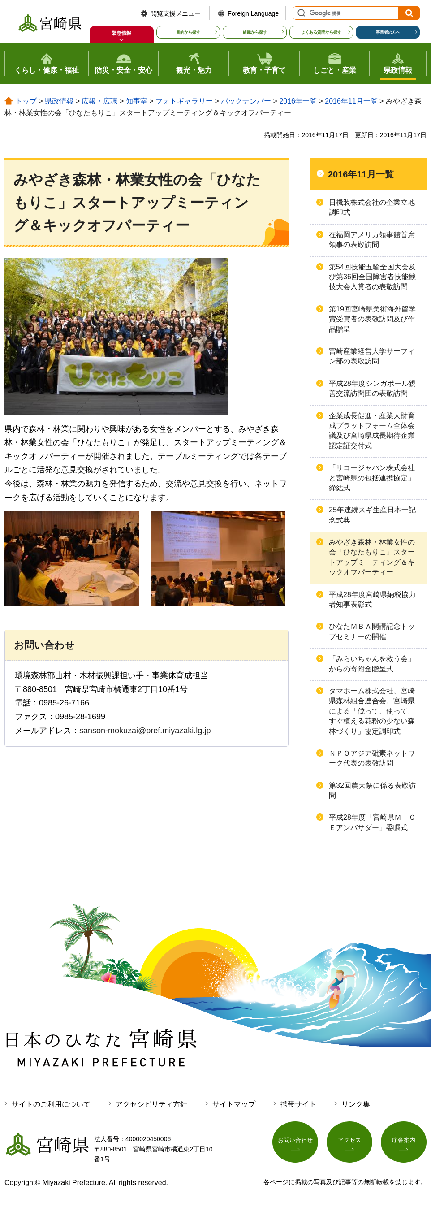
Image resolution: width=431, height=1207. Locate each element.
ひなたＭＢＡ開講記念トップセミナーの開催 (372, 631)
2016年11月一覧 (351, 101)
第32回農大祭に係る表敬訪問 (372, 790)
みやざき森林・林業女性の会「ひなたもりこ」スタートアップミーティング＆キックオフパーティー (372, 557)
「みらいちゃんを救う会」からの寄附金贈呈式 (372, 663)
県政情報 (59, 101)
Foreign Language (253, 13)
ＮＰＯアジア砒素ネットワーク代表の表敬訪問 (372, 758)
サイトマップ (233, 1104)
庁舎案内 (403, 1142)
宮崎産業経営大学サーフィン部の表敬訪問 (372, 356)
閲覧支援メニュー (176, 13)
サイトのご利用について (51, 1104)
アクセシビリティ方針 (151, 1104)
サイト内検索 (300, 13)
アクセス (349, 1142)
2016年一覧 (298, 101)
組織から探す (255, 32)
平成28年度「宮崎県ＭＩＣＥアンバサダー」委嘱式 (372, 822)
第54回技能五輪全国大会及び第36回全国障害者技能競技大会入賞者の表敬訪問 (372, 277)
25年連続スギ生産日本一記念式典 (372, 514)
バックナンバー (246, 101)
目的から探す (188, 32)
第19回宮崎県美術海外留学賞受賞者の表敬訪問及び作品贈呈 (372, 319)
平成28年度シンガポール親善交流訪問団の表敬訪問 (372, 388)
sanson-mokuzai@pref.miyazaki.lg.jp (145, 730)
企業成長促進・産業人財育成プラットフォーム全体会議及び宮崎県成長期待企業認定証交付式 (372, 431)
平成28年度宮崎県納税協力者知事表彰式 (372, 599)
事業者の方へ (388, 32)
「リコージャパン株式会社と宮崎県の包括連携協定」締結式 (372, 478)
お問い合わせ (295, 1142)
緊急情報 (121, 33)
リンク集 (355, 1104)
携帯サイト (298, 1104)
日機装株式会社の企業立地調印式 (372, 207)
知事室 (136, 101)
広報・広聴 (99, 101)
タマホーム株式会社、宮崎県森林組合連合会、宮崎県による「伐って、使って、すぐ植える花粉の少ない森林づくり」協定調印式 (372, 711)
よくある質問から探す (321, 32)
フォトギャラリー (184, 101)
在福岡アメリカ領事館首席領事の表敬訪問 (372, 239)
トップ (26, 101)
